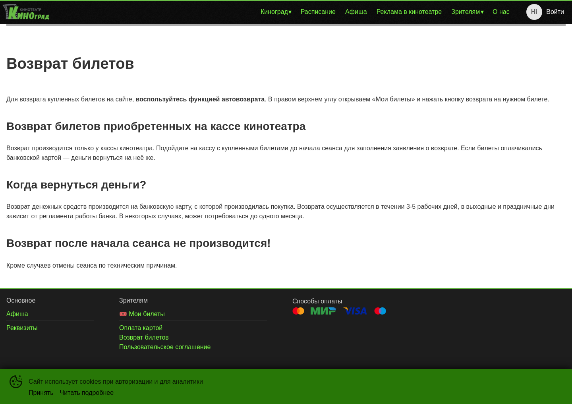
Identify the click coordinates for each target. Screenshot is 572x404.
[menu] (283, 12)
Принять (41, 392)
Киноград (274, 11)
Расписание (318, 11)
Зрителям (465, 11)
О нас (501, 11)
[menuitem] (276, 12)
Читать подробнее (87, 392)
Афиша (356, 11)
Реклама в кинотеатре (409, 11)
